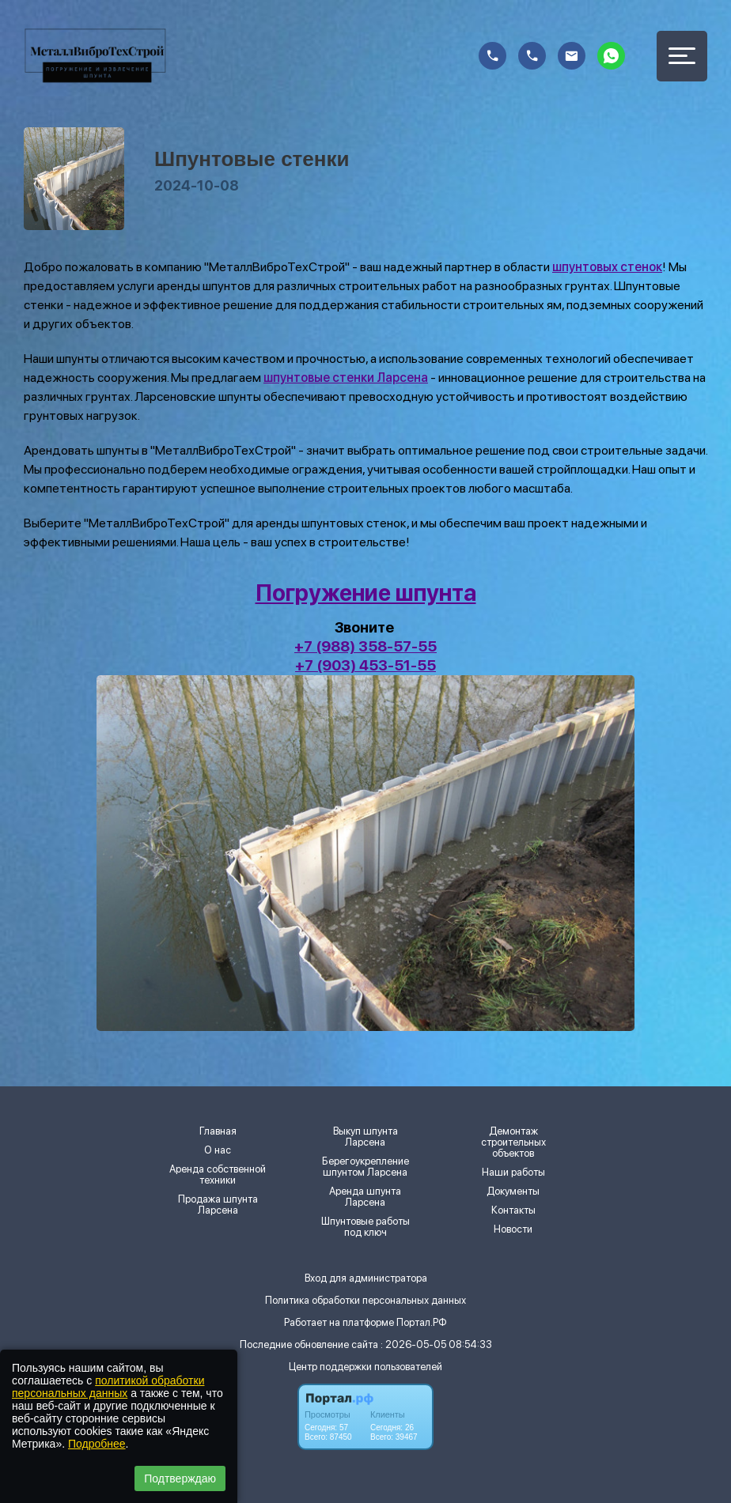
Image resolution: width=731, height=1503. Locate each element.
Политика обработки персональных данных (365, 1300)
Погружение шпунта (366, 593)
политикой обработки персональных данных (108, 1386)
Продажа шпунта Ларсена (218, 1205)
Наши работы (513, 1172)
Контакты (513, 1210)
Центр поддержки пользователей (365, 1367)
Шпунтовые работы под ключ (365, 1227)
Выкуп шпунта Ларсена (365, 1137)
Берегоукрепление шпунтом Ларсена (365, 1167)
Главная (218, 1131)
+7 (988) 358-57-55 (365, 646)
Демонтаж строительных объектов (513, 1142)
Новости (513, 1229)
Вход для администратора (366, 1278)
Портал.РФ (421, 1322)
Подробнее (97, 1443)
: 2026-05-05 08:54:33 (436, 1344)
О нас (217, 1150)
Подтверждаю (180, 1478)
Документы (513, 1191)
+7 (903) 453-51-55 (365, 665)
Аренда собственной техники (217, 1175)
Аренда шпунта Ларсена (365, 1197)
